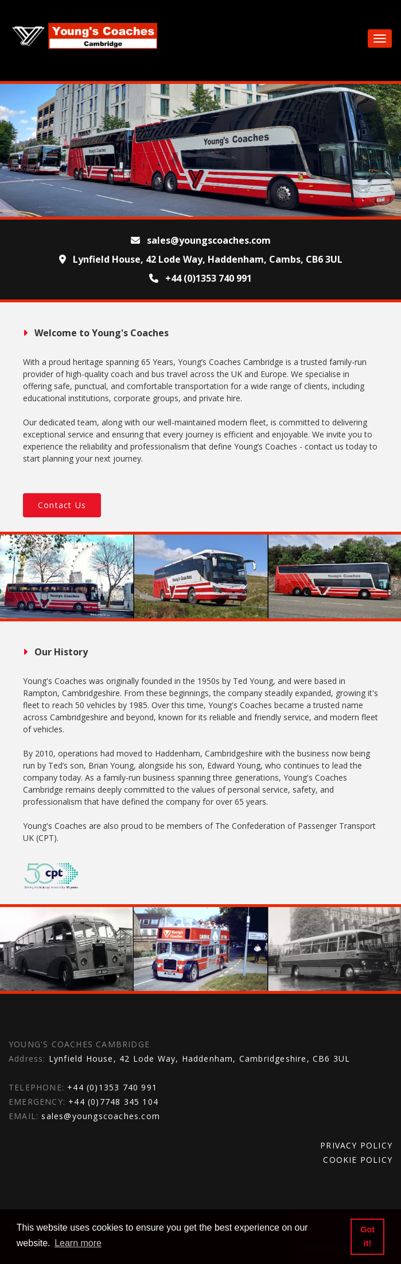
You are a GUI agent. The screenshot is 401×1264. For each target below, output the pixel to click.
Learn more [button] (78, 1243)
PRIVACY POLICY (356, 1145)
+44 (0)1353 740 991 (112, 1087)
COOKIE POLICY (357, 1159)
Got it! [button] (367, 1236)
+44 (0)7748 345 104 (113, 1101)
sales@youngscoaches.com (100, 1116)
